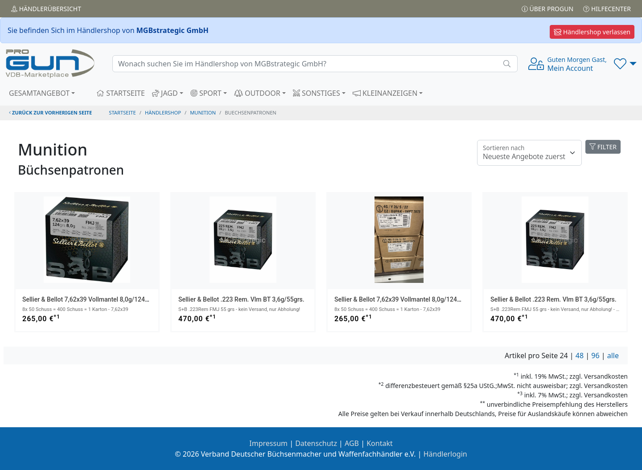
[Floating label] (529, 153)
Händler (46, 8)
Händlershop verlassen (592, 32)
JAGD (165, 93)
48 (580, 355)
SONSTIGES (316, 93)
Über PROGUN (547, 8)
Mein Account (577, 64)
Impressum (268, 443)
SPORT (206, 93)
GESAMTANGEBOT (39, 93)
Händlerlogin (445, 454)
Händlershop (163, 112)
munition (203, 112)
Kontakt (379, 443)
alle (613, 355)
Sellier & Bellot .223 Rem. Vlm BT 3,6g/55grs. (241, 299)
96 (595, 355)
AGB (352, 443)
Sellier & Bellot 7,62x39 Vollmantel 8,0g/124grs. (89, 299)
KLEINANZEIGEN (385, 93)
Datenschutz (316, 443)
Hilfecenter (607, 8)
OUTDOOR (257, 93)
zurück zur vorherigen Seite (50, 112)
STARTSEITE (120, 93)
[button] (625, 63)
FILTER (603, 147)
